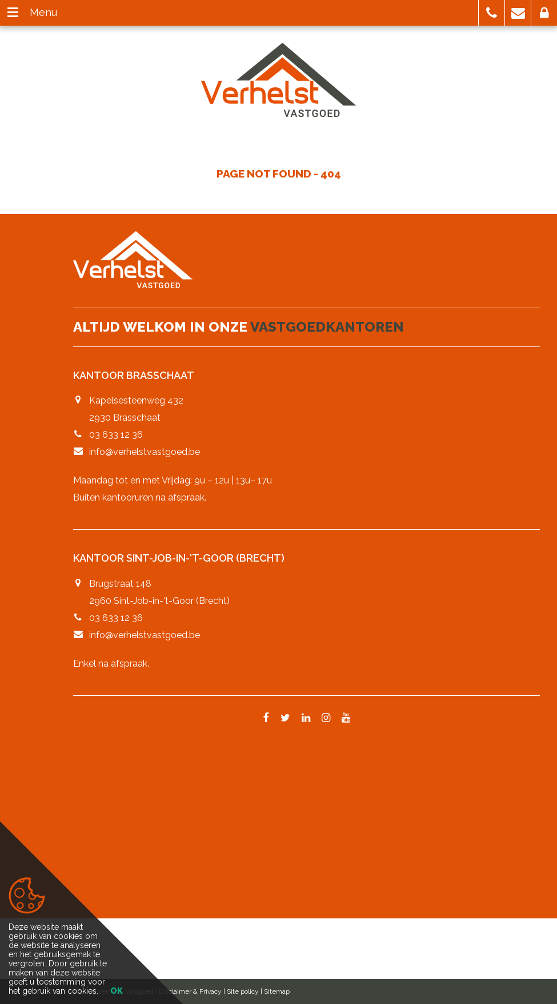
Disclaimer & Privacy (190, 991)
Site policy (243, 991)
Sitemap (277, 991)
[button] (491, 13)
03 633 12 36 (116, 434)
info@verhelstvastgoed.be (144, 451)
